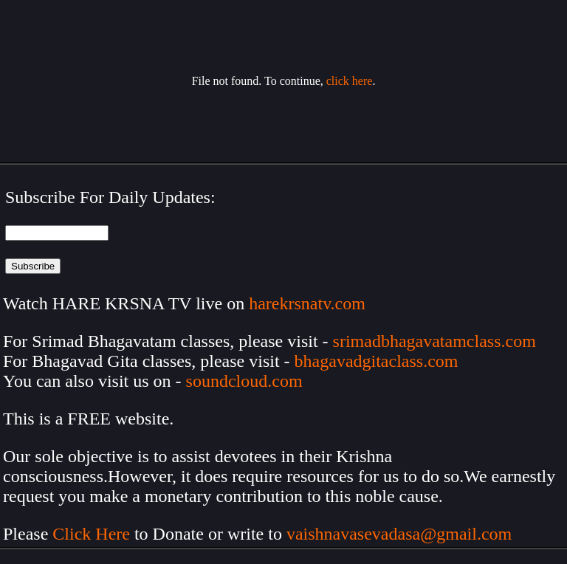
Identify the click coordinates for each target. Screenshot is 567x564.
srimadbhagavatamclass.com (434, 341)
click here (349, 81)
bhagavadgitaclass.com (376, 361)
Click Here (91, 533)
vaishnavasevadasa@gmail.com (401, 533)
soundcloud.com (244, 381)
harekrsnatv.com (307, 303)
